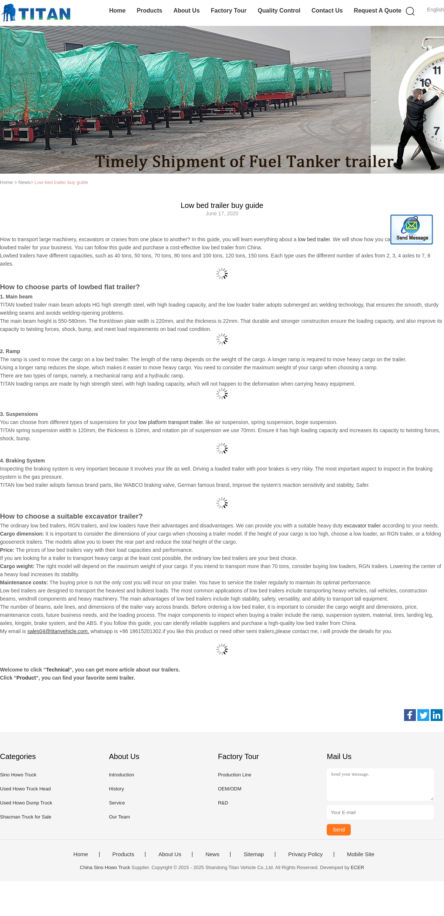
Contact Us (327, 10)
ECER (357, 867)
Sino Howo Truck (18, 774)
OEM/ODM (230, 789)
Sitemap (253, 854)
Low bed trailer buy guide (61, 182)
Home (117, 10)
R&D (223, 803)
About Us (187, 10)
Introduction (121, 774)
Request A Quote (377, 10)
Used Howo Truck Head (25, 789)
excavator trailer (362, 526)
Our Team (119, 817)
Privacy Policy (305, 854)
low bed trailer (314, 239)
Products (149, 10)
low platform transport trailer (171, 422)
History (116, 789)
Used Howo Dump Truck (26, 803)
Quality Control (279, 10)
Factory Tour (229, 10)
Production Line (234, 774)
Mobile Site (360, 854)
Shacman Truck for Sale (25, 817)
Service (117, 803)
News (212, 854)
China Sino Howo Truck (105, 867)
